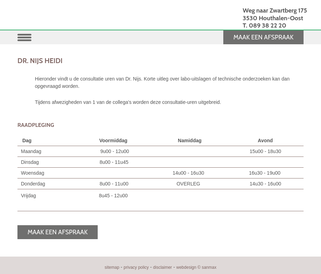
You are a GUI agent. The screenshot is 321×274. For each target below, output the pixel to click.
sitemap (112, 267)
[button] (26, 37)
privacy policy (136, 267)
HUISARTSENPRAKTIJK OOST (85, 20)
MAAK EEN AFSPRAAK (263, 37)
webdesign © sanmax (196, 267)
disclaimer (162, 267)
